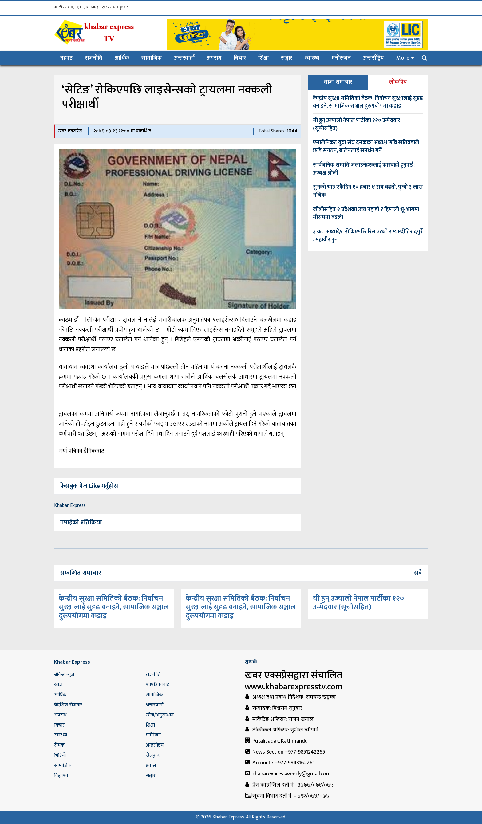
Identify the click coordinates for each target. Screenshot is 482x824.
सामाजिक (151, 58)
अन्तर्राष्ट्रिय (373, 58)
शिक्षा (263, 58)
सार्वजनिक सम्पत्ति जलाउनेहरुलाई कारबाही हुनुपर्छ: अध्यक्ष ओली (364, 169)
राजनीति (93, 58)
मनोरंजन (153, 735)
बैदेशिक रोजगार (68, 705)
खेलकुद (153, 755)
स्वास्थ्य (312, 58)
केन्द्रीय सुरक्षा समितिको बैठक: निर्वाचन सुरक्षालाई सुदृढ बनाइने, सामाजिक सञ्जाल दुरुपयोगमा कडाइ (368, 102)
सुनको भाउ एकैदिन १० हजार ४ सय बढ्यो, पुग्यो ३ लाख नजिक (368, 191)
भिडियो (60, 755)
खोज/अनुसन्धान (160, 715)
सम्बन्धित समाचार (80, 573)
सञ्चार (286, 58)
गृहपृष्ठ (69, 58)
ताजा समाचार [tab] (338, 82)
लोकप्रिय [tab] (398, 82)
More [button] (402, 58)
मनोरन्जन (341, 58)
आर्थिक (122, 58)
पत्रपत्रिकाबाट (157, 684)
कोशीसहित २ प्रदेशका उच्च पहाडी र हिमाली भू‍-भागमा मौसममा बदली (366, 213)
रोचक (59, 745)
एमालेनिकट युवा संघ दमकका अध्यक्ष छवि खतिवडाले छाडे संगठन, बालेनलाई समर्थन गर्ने (366, 146)
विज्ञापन (61, 775)
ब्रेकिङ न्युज (64, 674)
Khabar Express (70, 505)
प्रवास (151, 765)
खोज (58, 684)
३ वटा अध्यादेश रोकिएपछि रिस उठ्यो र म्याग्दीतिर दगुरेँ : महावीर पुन (368, 235)
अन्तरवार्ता (184, 58)
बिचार (240, 58)
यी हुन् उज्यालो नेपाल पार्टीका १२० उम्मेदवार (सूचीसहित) (356, 124)
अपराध (214, 58)
